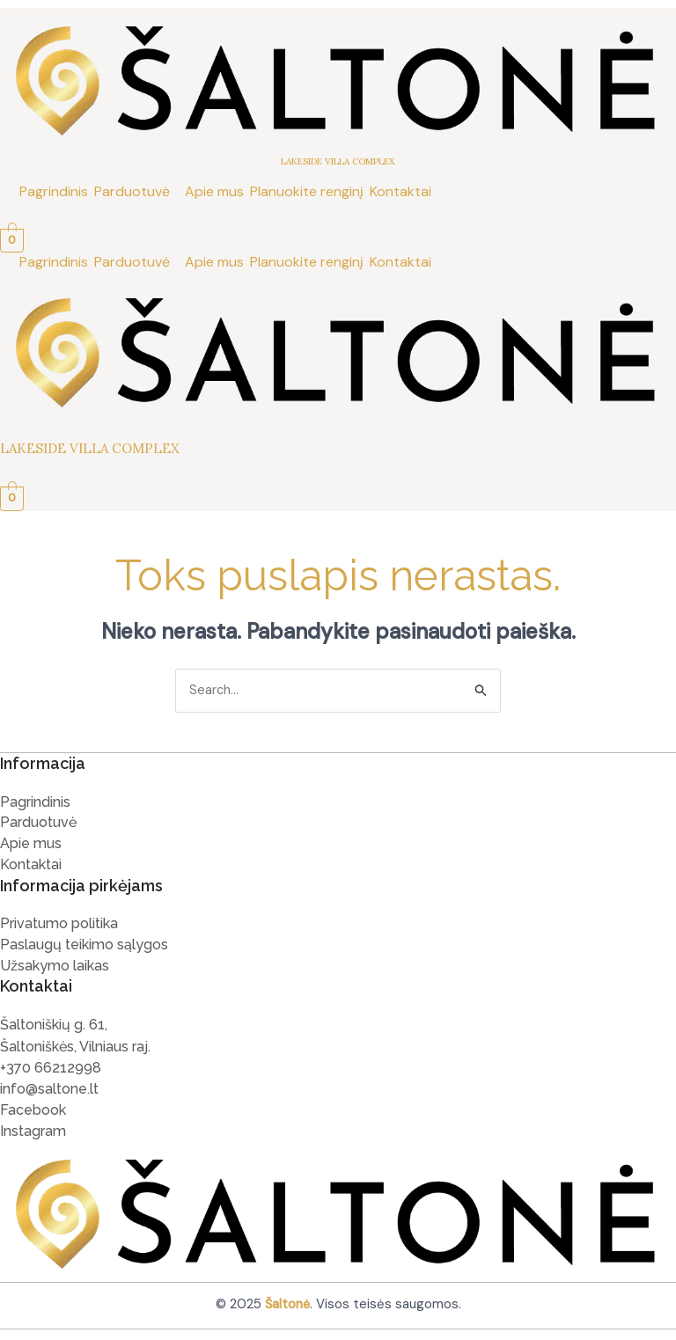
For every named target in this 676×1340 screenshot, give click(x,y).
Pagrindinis (53, 191)
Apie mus (214, 191)
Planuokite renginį (307, 191)
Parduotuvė (132, 191)
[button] (136, 191)
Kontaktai (400, 191)
